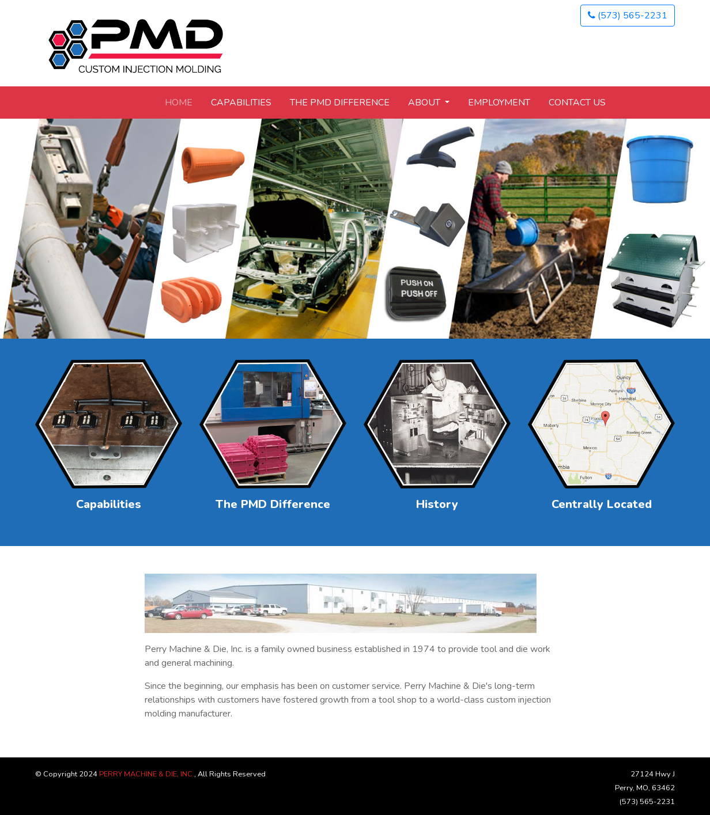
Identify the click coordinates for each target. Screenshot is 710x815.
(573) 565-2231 (627, 15)
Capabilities (241, 102)
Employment (499, 102)
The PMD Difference (340, 102)
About (425, 102)
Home (178, 102)
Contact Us (577, 102)
